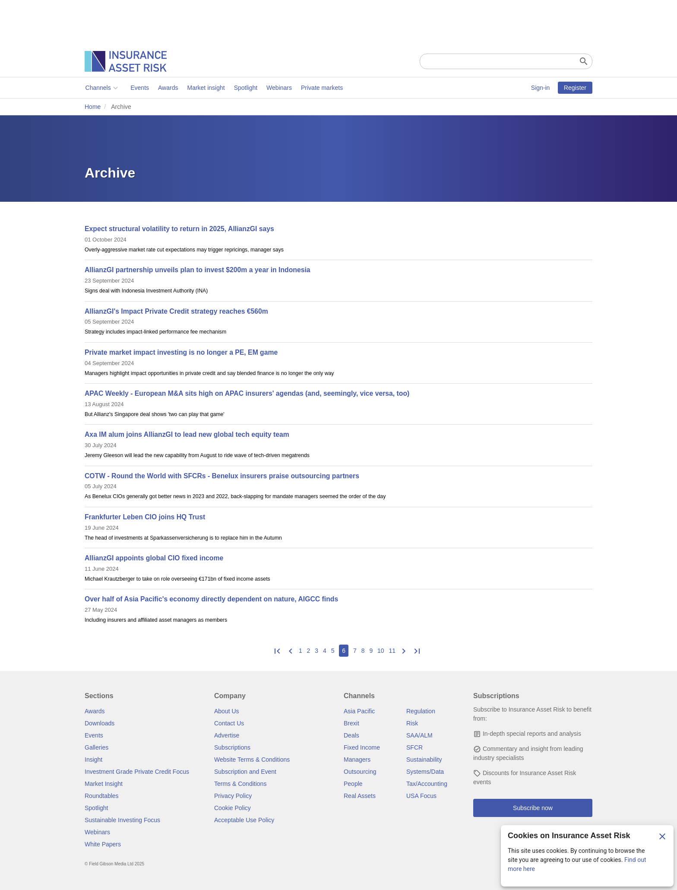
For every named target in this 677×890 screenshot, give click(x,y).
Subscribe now (533, 807)
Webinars (278, 87)
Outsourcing (360, 771)
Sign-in (540, 87)
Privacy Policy (233, 795)
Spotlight (244, 87)
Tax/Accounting (426, 783)
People (353, 783)
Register (575, 87)
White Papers (103, 844)
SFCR (414, 747)
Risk (412, 723)
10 (380, 650)
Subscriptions (232, 747)
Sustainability (424, 759)
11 (392, 650)
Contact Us (229, 723)
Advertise (226, 735)
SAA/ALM (419, 735)
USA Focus (421, 795)
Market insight (205, 87)
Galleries (96, 747)
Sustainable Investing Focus (122, 820)
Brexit (351, 723)
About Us (226, 711)
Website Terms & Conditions (252, 759)
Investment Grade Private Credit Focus (137, 771)
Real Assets (360, 795)
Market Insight (104, 783)
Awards (167, 87)
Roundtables (102, 795)
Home (93, 106)
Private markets (321, 87)
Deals (351, 735)
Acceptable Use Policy (244, 820)
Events (139, 87)
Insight (93, 759)
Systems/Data (425, 771)
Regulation (420, 711)
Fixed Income (362, 747)
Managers (357, 759)
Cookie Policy (232, 807)
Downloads (99, 723)
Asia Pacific (359, 711)
